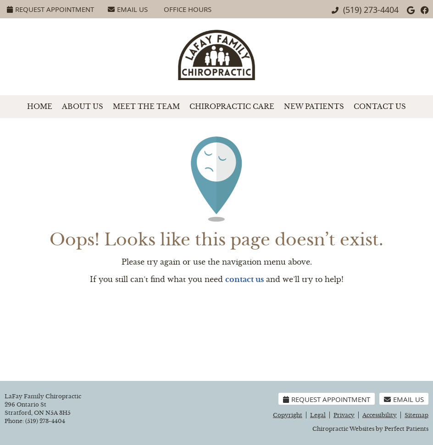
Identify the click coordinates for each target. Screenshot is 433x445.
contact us (244, 279)
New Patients (314, 106)
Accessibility (379, 415)
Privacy (344, 415)
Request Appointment (50, 9)
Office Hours (187, 9)
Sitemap (416, 415)
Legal (318, 415)
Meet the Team (146, 106)
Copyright (287, 415)
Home (39, 106)
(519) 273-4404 (371, 9)
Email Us (128, 9)
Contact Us (380, 106)
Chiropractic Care (231, 106)
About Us (82, 106)
